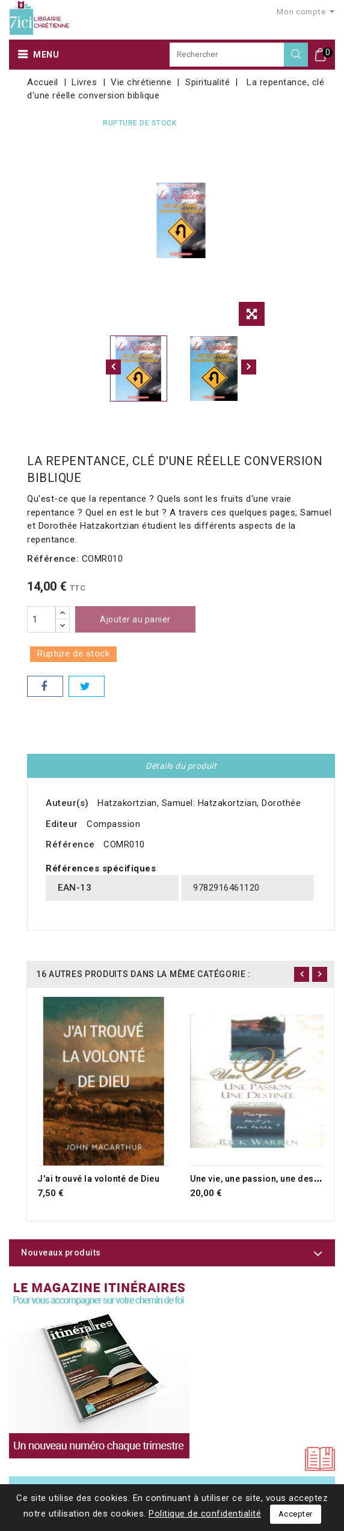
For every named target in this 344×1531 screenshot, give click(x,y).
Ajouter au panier (135, 619)
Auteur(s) (67, 803)
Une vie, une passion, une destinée (262, 1179)
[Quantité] (41, 619)
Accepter (295, 1513)
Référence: (53, 558)
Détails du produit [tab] (181, 766)
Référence (70, 844)
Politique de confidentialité (205, 1513)
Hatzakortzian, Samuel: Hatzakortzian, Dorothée (199, 803)
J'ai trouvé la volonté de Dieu (98, 1179)
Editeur (62, 824)
